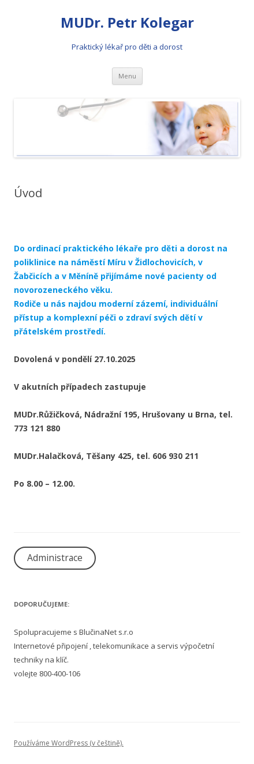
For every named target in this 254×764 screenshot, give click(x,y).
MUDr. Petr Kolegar (127, 23)
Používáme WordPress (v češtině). (69, 743)
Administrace (55, 557)
